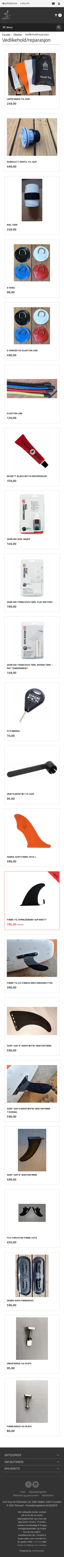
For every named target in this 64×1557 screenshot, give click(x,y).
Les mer (38, 1541)
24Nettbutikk (38, 1551)
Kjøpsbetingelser (37, 1491)
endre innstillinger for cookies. (32, 1545)
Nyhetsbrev (48, 1495)
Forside (6, 34)
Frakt (23, 1491)
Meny (7, 27)
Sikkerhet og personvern (26, 1495)
